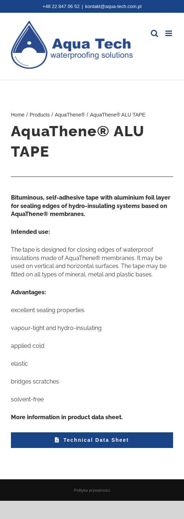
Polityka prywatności (92, 490)
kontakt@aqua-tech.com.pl (113, 6)
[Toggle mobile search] (154, 33)
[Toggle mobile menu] (169, 33)
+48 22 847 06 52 (61, 6)
